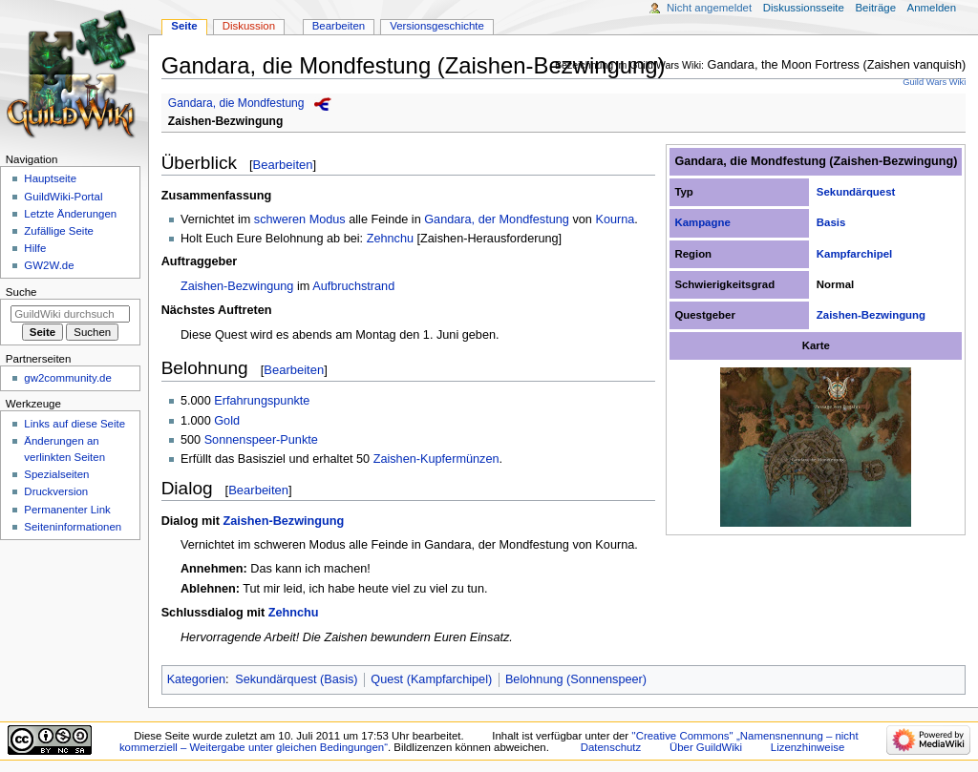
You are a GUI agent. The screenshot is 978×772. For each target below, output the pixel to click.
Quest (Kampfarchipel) (431, 679)
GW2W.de (49, 265)
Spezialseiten (56, 474)
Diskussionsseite (803, 7)
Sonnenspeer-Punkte (261, 440)
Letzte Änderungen (70, 213)
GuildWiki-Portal (63, 196)
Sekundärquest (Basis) (296, 679)
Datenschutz (611, 747)
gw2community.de (67, 378)
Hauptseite (50, 178)
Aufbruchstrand (353, 286)
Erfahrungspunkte (261, 400)
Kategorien (196, 679)
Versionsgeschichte (437, 25)
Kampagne (702, 222)
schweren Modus (300, 219)
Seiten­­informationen (72, 526)
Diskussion (249, 25)
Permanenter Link (67, 509)
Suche (21, 292)
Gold (227, 421)
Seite (184, 25)
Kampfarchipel (854, 254)
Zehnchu (390, 238)
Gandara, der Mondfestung (496, 219)
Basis (831, 222)
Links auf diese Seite (74, 423)
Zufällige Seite (59, 231)
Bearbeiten (283, 164)
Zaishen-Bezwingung (225, 121)
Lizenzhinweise (807, 747)
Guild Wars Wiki (934, 82)
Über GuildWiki (706, 747)
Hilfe (35, 248)
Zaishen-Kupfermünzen (436, 459)
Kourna (614, 219)
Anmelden (932, 7)
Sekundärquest (856, 192)
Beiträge (875, 7)
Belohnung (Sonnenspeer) (576, 679)
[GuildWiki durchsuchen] (70, 314)
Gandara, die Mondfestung (236, 103)
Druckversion (56, 491)
